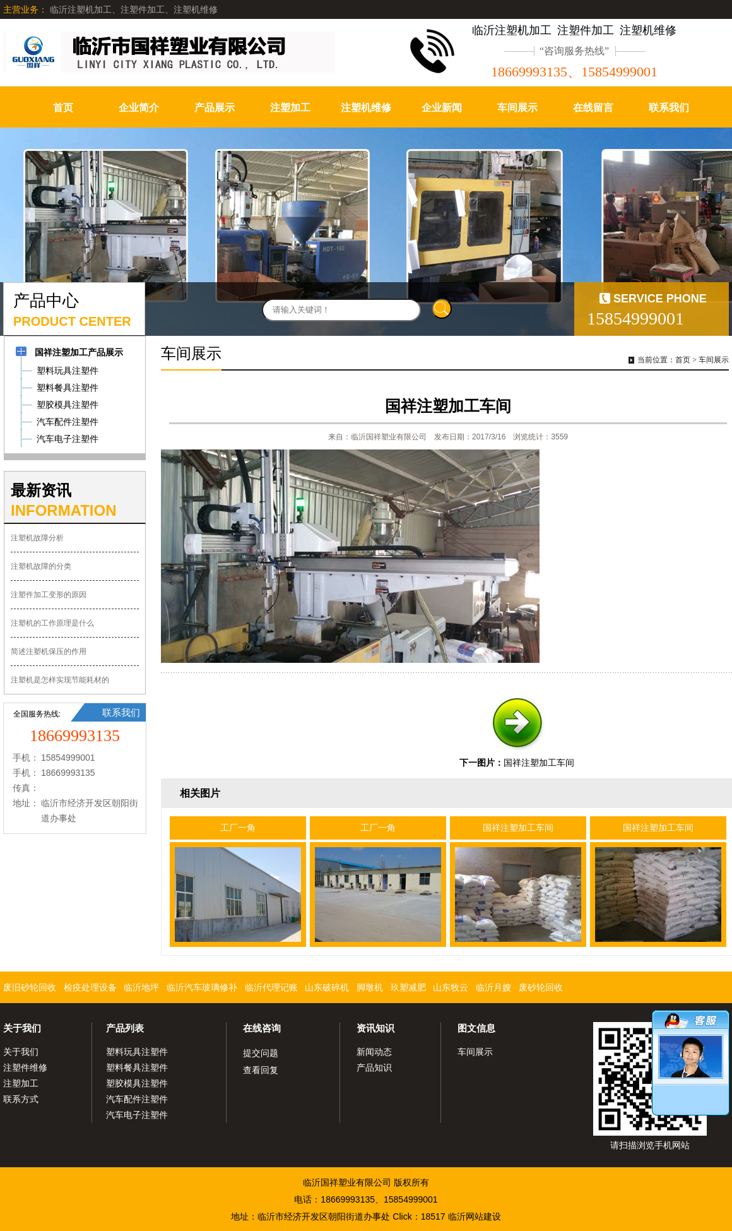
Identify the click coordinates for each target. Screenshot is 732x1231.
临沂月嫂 (493, 987)
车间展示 (517, 107)
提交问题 (260, 1053)
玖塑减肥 (408, 987)
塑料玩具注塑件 (137, 1052)
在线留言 (593, 107)
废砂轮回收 (541, 987)
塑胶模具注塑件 (137, 1083)
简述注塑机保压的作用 (48, 651)
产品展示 (214, 107)
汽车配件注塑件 (137, 1099)
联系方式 (20, 1099)
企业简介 (139, 107)
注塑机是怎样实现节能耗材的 (60, 679)
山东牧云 (450, 987)
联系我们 (669, 107)
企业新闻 (442, 107)
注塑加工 (290, 107)
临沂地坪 (141, 987)
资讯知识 (375, 1028)
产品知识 (374, 1067)
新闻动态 (374, 1052)
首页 (63, 107)
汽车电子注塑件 (137, 1115)
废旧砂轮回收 (29, 987)
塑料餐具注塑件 (137, 1067)
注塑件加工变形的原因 (48, 594)
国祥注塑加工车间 (539, 763)
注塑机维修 (366, 107)
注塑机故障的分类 (41, 566)
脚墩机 (370, 987)
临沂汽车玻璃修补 (202, 987)
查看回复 (260, 1070)
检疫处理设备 (90, 987)
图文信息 (476, 1028)
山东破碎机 (327, 987)
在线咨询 (262, 1028)
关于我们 (22, 1028)
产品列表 (125, 1028)
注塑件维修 (25, 1067)
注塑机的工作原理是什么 (52, 623)
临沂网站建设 (474, 1216)
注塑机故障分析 (37, 537)
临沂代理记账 (271, 987)
